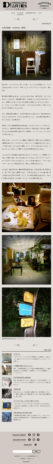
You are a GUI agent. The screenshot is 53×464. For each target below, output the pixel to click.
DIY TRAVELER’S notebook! (22, 377)
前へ (18, 19)
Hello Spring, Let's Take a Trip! (23, 412)
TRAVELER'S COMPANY (19, 435)
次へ (34, 19)
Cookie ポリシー (31, 458)
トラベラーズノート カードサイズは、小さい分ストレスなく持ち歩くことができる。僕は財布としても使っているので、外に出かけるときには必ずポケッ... (32, 406)
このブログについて (30, 13)
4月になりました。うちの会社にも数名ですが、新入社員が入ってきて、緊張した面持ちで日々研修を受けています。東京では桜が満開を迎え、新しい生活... (32, 394)
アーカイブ (20, 13)
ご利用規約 (22, 458)
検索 (36, 451)
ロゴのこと (17, 354)
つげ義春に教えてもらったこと (23, 365)
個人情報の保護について (33, 456)
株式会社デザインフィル (20, 456)
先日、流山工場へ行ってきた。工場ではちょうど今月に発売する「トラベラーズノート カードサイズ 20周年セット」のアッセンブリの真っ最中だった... (32, 382)
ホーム (13, 13)
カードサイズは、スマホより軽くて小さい (26, 401)
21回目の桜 (17, 389)
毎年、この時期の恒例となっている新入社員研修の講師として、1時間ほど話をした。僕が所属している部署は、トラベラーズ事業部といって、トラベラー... (32, 371)
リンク (40, 13)
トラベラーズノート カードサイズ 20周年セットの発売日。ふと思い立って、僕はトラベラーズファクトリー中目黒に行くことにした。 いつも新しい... (32, 359)
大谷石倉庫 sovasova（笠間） (14, 28)
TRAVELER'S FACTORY (19, 440)
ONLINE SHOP (28, 444)
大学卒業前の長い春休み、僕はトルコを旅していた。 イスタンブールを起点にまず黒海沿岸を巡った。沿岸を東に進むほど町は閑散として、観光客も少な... (32, 417)
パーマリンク (20, 339)
